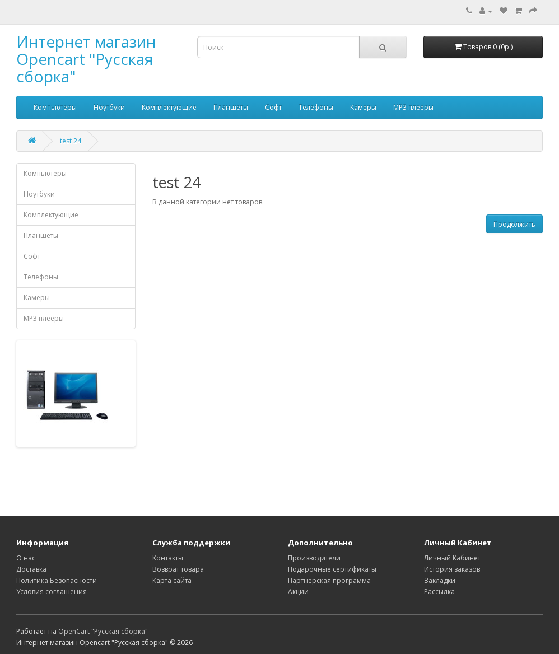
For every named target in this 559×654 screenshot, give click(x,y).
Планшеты (230, 107)
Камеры (363, 107)
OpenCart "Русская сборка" (103, 631)
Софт (273, 107)
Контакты (167, 558)
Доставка (31, 569)
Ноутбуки (109, 107)
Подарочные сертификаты (332, 569)
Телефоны (316, 107)
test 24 (70, 141)
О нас (25, 558)
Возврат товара (178, 569)
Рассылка (439, 591)
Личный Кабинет (452, 558)
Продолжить (514, 224)
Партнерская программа (329, 580)
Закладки (439, 580)
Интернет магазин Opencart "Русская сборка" (86, 59)
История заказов (452, 569)
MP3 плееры (413, 107)
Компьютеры (55, 107)
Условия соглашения (51, 591)
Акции (298, 591)
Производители (314, 558)
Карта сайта (172, 580)
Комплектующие (169, 107)
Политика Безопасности (56, 580)
